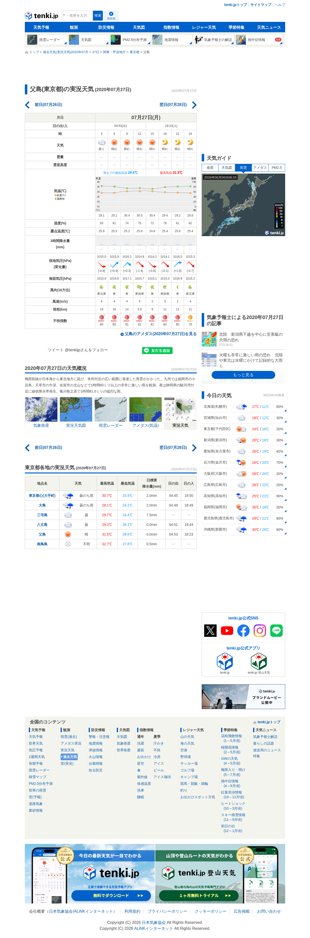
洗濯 (140, 743)
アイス (159, 763)
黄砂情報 (36, 810)
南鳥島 (42, 544)
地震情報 (96, 743)
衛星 (210, 168)
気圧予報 (36, 750)
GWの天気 (235, 761)
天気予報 (41, 27)
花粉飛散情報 (235, 738)
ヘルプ (280, 5)
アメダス (260, 168)
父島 (42, 534)
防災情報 (106, 27)
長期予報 (36, 763)
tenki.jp (42, 17)
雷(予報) (35, 797)
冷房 (157, 757)
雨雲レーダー (39, 770)
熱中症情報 (235, 783)
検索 (97, 15)
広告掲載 (242, 911)
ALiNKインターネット (93, 911)
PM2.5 (277, 168)
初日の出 (235, 828)
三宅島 (42, 515)
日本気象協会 (61, 911)
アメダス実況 (71, 743)
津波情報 (96, 750)
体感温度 (144, 784)
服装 (140, 750)
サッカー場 (189, 763)
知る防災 (96, 770)
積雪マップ (37, 777)
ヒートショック (235, 806)
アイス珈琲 (162, 777)
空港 (183, 750)
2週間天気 (37, 757)
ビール (159, 770)
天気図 (139, 27)
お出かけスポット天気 (197, 797)
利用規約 (132, 911)
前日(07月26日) (48, 105)
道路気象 (36, 804)
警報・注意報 (99, 737)
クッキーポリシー (211, 911)
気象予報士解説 (265, 737)
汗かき (159, 743)
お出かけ (144, 757)
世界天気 (36, 743)
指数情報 (171, 27)
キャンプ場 (189, 777)
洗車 (140, 790)
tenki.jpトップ (235, 5)
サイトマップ (260, 5)
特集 (256, 756)
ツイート (56, 350)
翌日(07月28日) (173, 105)
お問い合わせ (269, 911)
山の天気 (187, 737)
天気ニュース (269, 27)
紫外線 (142, 777)
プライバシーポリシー (167, 911)
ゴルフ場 (187, 770)
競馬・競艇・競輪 (194, 784)
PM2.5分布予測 (41, 784)
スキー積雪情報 (235, 817)
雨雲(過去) (69, 737)
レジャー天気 (204, 27)
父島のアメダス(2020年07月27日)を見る (161, 334)
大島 (42, 505)
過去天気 (70, 757)
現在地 (111, 18)
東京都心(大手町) (42, 496)
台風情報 (96, 763)
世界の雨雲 (37, 790)
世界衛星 (124, 750)
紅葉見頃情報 (235, 794)
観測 (74, 27)
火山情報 (96, 757)
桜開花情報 (235, 750)
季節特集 (236, 27)
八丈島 (42, 525)
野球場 (185, 757)
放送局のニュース (267, 750)
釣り (183, 790)
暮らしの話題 (263, 743)
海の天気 (187, 743)
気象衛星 (124, 743)
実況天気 (68, 750)
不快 (157, 750)
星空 (140, 763)
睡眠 (140, 797)
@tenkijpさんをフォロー (86, 350)
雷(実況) (67, 763)
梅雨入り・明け (235, 772)
